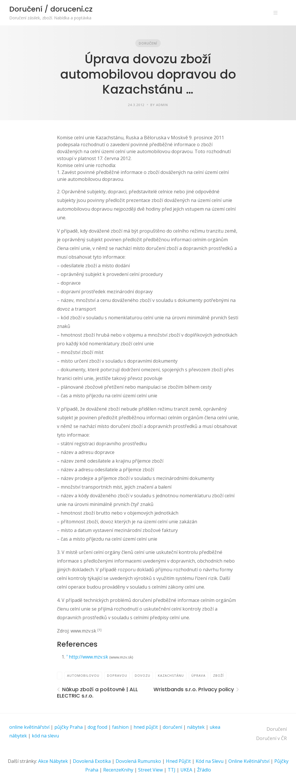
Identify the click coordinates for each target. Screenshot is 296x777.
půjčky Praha (68, 727)
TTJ (171, 770)
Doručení (148, 43)
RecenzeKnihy (118, 770)
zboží (218, 675)
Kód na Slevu (209, 761)
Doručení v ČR (271, 738)
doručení (172, 727)
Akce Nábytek (53, 761)
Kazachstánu (171, 675)
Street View (150, 770)
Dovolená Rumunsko (138, 761)
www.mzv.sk (84, 631)
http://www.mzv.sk (89, 657)
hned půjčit (146, 727)
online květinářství (29, 727)
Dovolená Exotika (92, 761)
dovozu (142, 675)
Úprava (198, 675)
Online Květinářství (248, 761)
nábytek (196, 727)
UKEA (186, 770)
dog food (97, 727)
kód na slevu (45, 736)
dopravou (117, 675)
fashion (120, 727)
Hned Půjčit (178, 761)
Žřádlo (204, 770)
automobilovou (83, 675)
